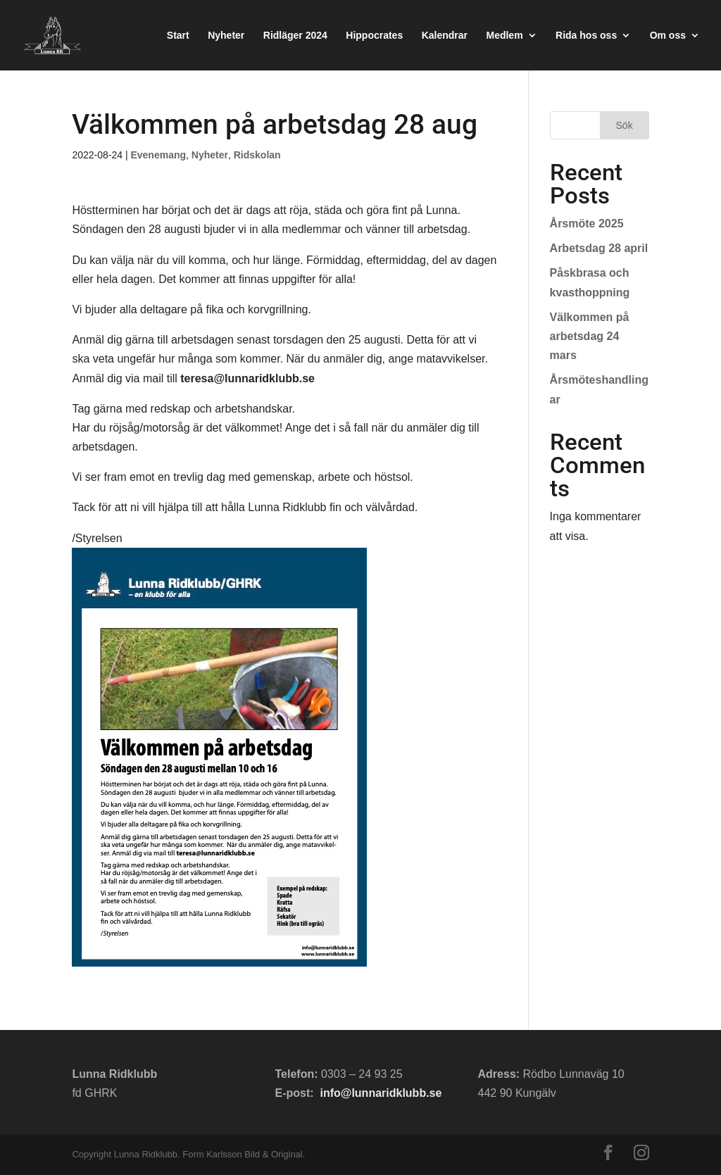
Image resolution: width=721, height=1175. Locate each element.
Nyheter (226, 35)
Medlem (504, 35)
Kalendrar (445, 35)
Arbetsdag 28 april (599, 248)
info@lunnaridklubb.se (380, 1093)
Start (178, 35)
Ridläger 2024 (295, 35)
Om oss (668, 35)
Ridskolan (257, 155)
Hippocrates (374, 35)
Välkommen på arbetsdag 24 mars (589, 336)
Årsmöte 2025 (587, 224)
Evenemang (158, 155)
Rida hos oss (586, 35)
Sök (624, 125)
